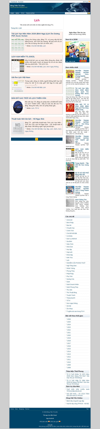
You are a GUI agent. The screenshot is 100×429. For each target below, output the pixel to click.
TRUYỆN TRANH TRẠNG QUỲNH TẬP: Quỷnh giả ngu (82, 138)
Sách (55, 129)
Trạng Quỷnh (71, 298)
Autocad (69, 220)
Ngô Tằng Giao (72, 265)
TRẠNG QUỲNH (30, 13)
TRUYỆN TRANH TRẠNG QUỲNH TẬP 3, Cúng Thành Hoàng (82, 189)
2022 (69, 330)
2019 (69, 338)
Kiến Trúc (70, 257)
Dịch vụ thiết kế (72, 239)
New (16, 409)
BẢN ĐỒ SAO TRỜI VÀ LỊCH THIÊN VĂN (28, 98)
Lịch (20, 28)
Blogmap (21, 409)
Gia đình (69, 241)
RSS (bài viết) (44, 421)
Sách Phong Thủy (72, 287)
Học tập (46, 129)
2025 (69, 322)
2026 (69, 319)
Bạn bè (69, 225)
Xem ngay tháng (52, 67)
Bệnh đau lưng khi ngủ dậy (75, 401)
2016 (69, 346)
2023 (69, 327)
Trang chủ (14, 28)
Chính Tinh (70, 230)
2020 (69, 335)
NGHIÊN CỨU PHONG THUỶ (76, 263)
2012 (69, 357)
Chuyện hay (70, 228)
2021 (69, 332)
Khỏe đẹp (70, 255)
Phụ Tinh (69, 276)
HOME (12, 13)
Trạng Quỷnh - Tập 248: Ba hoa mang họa (82, 165)
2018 (69, 341)
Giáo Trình (70, 244)
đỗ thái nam (86, 426)
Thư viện (69, 290)
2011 (69, 359)
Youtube (20, 2)
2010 (69, 362)
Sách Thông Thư (80, 199)
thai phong (43, 426)
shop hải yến (78, 426)
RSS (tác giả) (54, 421)
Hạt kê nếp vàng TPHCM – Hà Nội (78, 403)
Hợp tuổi (69, 252)
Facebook (14, 2)
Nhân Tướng (71, 268)
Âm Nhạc (70, 308)
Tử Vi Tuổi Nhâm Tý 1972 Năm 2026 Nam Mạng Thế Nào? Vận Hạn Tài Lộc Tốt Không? (78, 376)
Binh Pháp (70, 222)
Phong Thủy (71, 271)
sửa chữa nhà (62, 426)
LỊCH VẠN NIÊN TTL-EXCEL (23, 56)
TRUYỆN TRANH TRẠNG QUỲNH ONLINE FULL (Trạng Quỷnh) (82, 73)
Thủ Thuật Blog (72, 292)
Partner (27, 409)
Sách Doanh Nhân (73, 284)
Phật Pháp (70, 274)
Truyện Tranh (71, 295)
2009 (69, 365)
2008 (69, 367)
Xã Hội (69, 306)
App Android (50, 418)
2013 (69, 354)
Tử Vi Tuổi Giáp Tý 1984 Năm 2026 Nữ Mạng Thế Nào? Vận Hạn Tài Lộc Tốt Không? (78, 382)
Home (12, 409)
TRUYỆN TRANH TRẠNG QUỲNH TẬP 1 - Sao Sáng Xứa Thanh (82, 122)
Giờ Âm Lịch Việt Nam (20, 77)
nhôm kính (70, 426)
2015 (69, 349)
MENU (17, 13)
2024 (69, 324)
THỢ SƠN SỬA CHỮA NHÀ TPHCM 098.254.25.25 (78, 390)
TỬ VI (22, 13)
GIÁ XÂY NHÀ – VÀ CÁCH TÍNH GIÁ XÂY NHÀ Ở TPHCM (78, 394)
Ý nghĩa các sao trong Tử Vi (75, 311)
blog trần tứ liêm (52, 426)
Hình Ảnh (70, 247)
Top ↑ (87, 409)
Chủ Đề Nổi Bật (36, 46)
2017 (69, 343)
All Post (85, 2)
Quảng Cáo (70, 279)
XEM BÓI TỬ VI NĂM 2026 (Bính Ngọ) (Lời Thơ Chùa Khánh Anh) (82, 107)
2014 (69, 351)
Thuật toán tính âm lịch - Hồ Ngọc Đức (27, 119)
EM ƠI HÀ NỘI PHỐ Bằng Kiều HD (82, 173)
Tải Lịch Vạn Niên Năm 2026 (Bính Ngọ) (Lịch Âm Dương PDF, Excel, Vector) (82, 91)
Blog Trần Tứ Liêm (52, 412)
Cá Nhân (69, 236)
